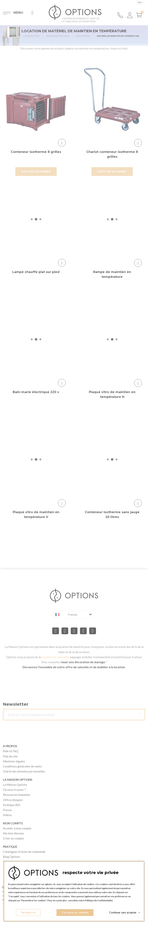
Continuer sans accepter (124, 912)
